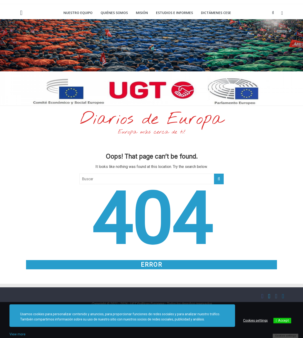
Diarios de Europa (151, 119)
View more (17, 334)
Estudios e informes (174, 12)
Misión (142, 12)
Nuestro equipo (78, 12)
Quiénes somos (114, 12)
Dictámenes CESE (216, 12)
